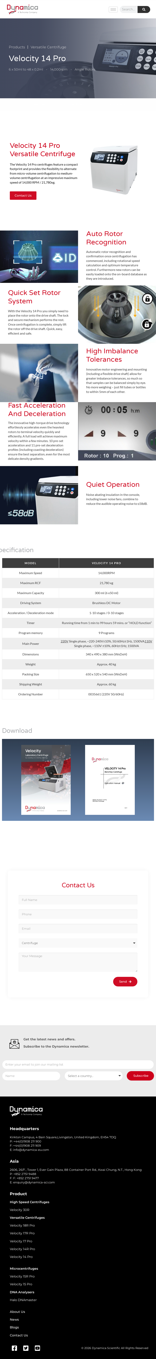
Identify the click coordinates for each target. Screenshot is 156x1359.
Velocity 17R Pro (22, 1233)
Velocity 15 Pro (21, 1284)
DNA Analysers (22, 1292)
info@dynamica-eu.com (31, 1150)
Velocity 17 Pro (21, 1241)
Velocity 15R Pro (22, 1276)
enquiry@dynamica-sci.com (34, 1182)
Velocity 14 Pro (21, 1257)
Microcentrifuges (24, 1269)
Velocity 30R (19, 1210)
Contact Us (19, 1335)
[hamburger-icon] (113, 9)
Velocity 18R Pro (22, 1225)
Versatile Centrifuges (27, 1218)
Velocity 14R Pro (22, 1249)
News (14, 1319)
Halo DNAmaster (23, 1300)
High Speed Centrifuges (29, 1202)
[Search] (144, 9)
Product (18, 1193)
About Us (17, 1312)
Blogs (14, 1327)
